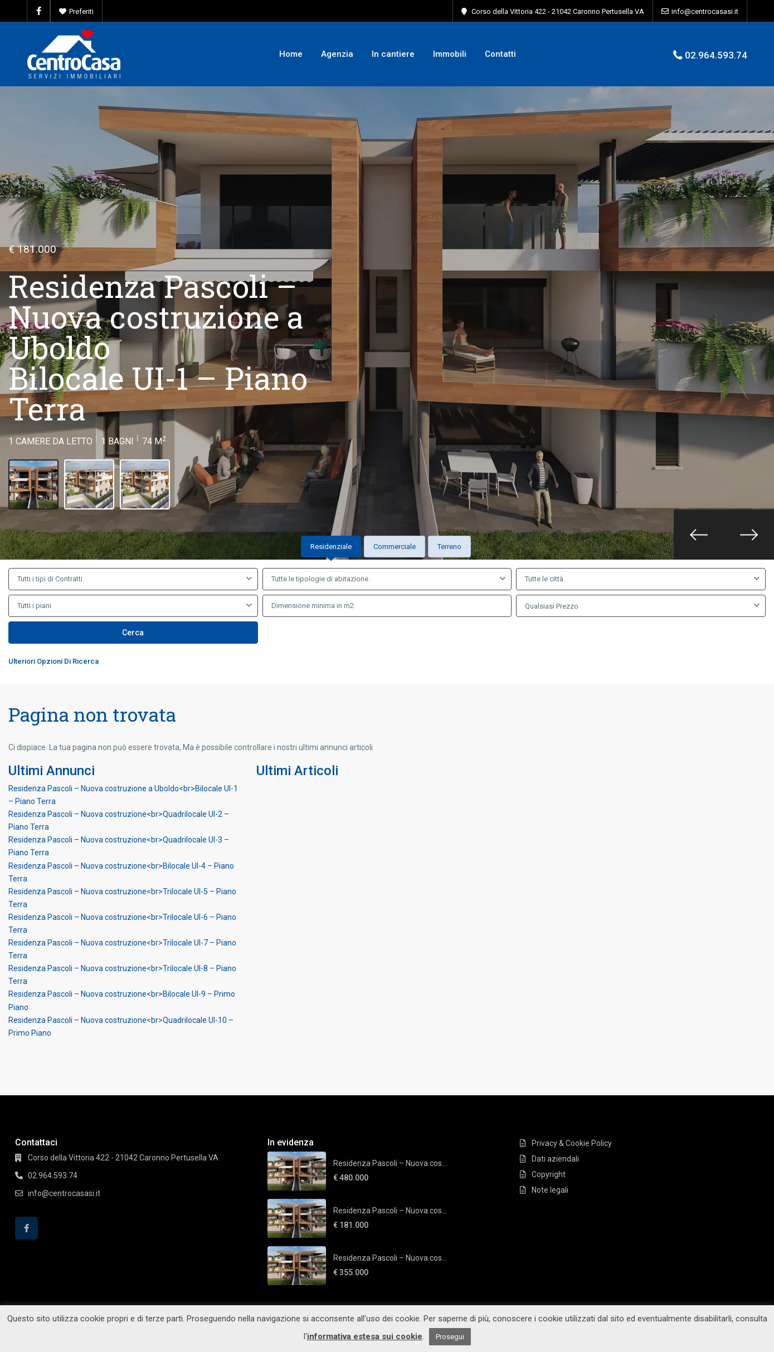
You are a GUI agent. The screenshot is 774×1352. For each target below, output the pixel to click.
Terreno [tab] (449, 546)
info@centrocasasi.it (704, 11)
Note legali (550, 1190)
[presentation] (699, 535)
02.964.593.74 (716, 55)
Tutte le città (544, 579)
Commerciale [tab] (394, 546)
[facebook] (38, 11)
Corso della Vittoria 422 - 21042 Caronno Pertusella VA (557, 11)
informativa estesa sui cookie (364, 1336)
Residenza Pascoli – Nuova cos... (390, 1163)
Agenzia (337, 54)
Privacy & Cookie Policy (572, 1143)
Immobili (449, 54)
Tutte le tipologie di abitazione (319, 579)
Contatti (500, 54)
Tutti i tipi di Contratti (49, 579)
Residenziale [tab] (331, 546)
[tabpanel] (387, 620)
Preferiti (81, 11)
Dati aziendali (555, 1158)
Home (291, 54)
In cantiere (393, 54)
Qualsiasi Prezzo (551, 606)
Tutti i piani (34, 605)
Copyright (549, 1174)
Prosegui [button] (450, 1337)
